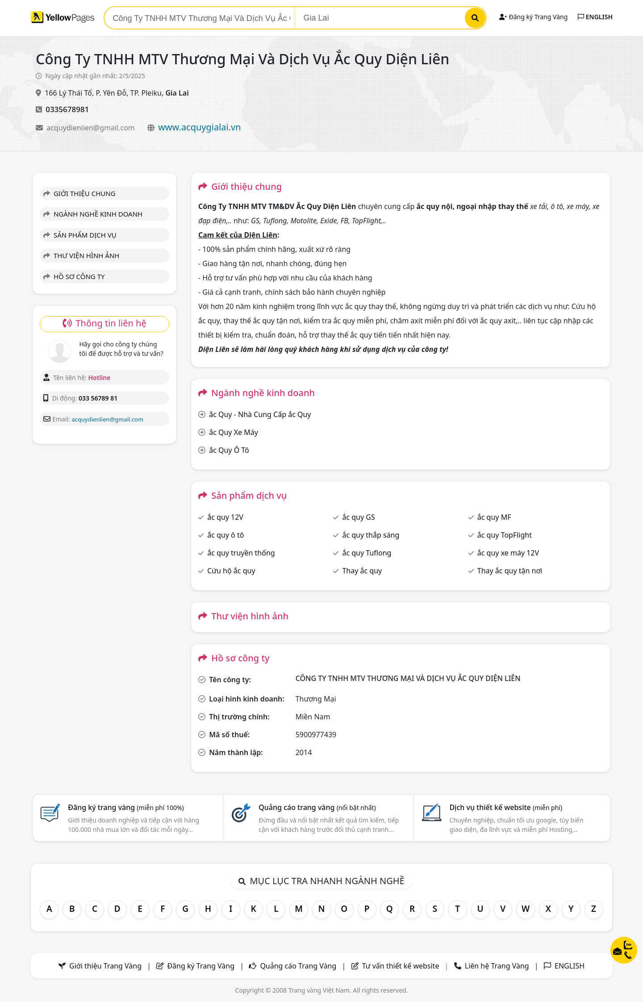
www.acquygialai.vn (199, 127)
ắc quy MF (494, 517)
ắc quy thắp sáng (370, 535)
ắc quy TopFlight (504, 535)
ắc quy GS (358, 517)
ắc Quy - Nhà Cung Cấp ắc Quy (260, 414)
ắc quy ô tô (225, 535)
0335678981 (67, 109)
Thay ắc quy (362, 571)
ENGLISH (595, 17)
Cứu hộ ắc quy (231, 571)
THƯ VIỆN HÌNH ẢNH (81, 255)
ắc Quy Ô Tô (229, 450)
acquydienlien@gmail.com (91, 128)
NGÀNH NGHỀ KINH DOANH (92, 213)
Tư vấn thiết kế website (401, 966)
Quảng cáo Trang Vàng (298, 966)
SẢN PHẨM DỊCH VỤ (80, 234)
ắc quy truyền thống (241, 553)
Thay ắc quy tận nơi (510, 571)
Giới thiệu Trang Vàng (105, 966)
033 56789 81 (98, 398)
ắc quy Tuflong (366, 553)
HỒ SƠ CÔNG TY (73, 276)
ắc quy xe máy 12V (508, 553)
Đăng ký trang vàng (126, 807)
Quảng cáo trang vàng (317, 807)
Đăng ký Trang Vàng (533, 17)
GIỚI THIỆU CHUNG (79, 193)
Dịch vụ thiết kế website (505, 807)
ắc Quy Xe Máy (233, 432)
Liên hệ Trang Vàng (497, 966)
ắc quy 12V (225, 517)
